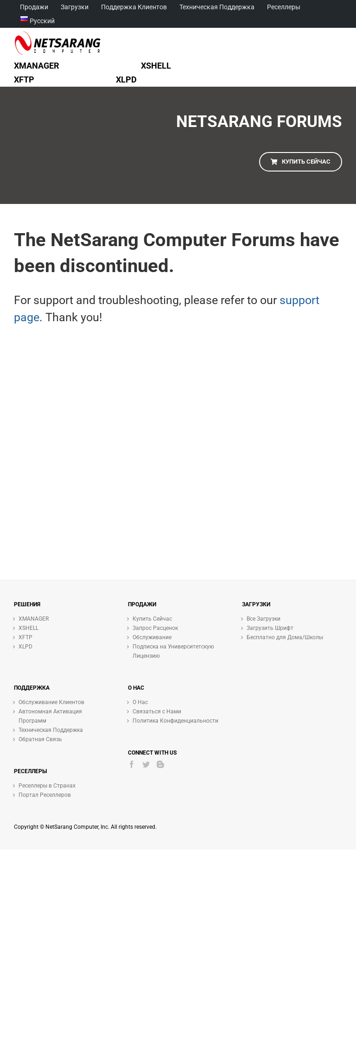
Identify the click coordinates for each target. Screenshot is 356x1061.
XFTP (25, 637)
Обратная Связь (40, 739)
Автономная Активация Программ (50, 716)
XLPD (25, 646)
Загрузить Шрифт (270, 628)
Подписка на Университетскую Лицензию (173, 651)
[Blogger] (160, 764)
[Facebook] (131, 764)
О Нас (140, 702)
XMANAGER (34, 619)
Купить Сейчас (152, 619)
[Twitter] (146, 764)
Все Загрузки (263, 619)
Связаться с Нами (157, 711)
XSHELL (28, 628)
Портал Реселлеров (45, 795)
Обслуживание (152, 637)
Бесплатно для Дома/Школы (285, 637)
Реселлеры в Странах (47, 785)
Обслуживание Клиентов (51, 702)
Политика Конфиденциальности (175, 721)
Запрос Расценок (155, 628)
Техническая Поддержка (51, 730)
